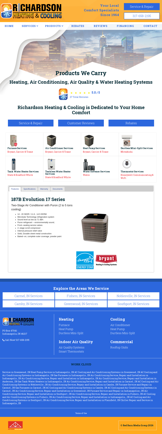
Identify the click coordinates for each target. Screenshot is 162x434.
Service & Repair (141, 7)
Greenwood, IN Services (81, 304)
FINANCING (125, 26)
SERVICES (30, 26)
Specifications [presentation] (29, 189)
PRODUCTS (54, 26)
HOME (9, 26)
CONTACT (150, 26)
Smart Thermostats (71, 351)
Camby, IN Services (28, 304)
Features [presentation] (15, 189)
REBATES (77, 26)
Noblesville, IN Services (133, 296)
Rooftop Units (119, 347)
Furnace (64, 325)
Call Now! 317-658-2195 (15, 339)
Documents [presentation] (58, 189)
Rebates (131, 123)
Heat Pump (66, 329)
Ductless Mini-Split (71, 333)
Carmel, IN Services (28, 296)
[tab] (15, 189)
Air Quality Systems (71, 347)
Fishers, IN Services (81, 296)
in (16, 372)
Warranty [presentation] (44, 189)
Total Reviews (79, 97)
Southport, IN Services (133, 304)
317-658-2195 (142, 16)
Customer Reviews (81, 123)
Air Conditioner (120, 325)
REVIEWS (100, 26)
